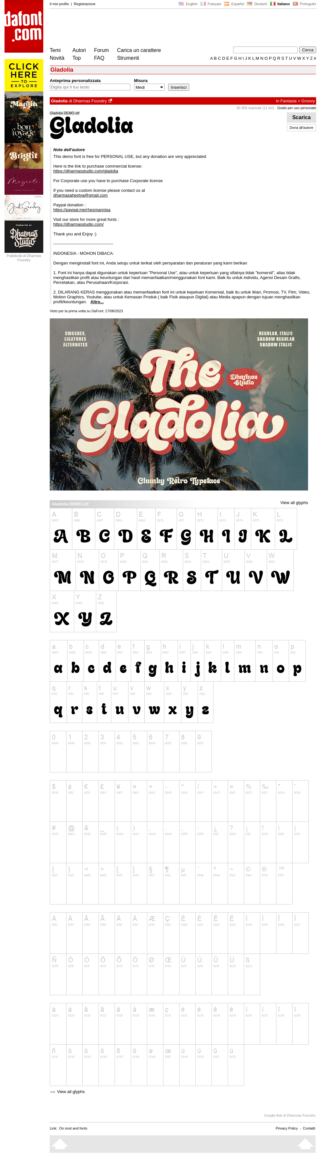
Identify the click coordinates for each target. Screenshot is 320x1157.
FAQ (99, 58)
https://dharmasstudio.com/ (78, 224)
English (188, 4)
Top (76, 58)
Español (234, 4)
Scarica (301, 117)
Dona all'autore (302, 127)
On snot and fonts (73, 1128)
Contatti (309, 1128)
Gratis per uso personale (296, 108)
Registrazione (84, 4)
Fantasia (288, 100)
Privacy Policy (287, 1128)
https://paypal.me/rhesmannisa (81, 209)
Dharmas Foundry (90, 100)
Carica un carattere (139, 50)
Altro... (97, 301)
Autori (79, 50)
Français (211, 4)
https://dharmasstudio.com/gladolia (85, 171)
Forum (101, 50)
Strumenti (128, 58)
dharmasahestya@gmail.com (80, 195)
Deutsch (257, 4)
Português (304, 4)
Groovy (308, 100)
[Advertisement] (167, 28)
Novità (57, 58)
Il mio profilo (59, 4)
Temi (55, 50)
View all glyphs (294, 502)
